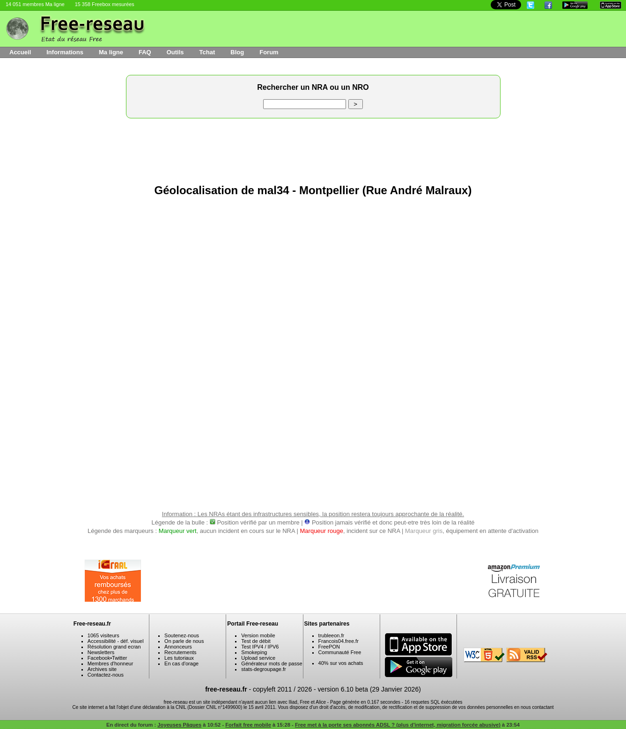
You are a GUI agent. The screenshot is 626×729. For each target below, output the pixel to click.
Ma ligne (111, 52)
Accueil (20, 52)
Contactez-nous (106, 675)
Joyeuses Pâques (179, 725)
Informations (64, 52)
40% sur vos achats (340, 663)
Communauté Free (339, 652)
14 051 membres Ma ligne (35, 4)
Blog (237, 52)
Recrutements (180, 652)
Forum (268, 52)
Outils (175, 52)
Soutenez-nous (181, 635)
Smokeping (254, 652)
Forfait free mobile (248, 725)
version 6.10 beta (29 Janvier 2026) (369, 689)
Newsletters (101, 652)
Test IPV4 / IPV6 (260, 646)
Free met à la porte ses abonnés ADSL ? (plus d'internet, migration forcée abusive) (398, 725)
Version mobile (258, 635)
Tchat (207, 52)
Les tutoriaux (179, 658)
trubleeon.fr (331, 635)
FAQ (145, 52)
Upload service (258, 658)
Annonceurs (178, 646)
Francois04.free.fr (338, 641)
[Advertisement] (313, 149)
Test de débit (255, 641)
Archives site (102, 669)
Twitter (119, 658)
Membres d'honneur (110, 663)
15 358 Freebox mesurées (104, 4)
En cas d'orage (181, 663)
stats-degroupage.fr (263, 669)
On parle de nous (184, 641)
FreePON (329, 646)
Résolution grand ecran (114, 646)
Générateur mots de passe (271, 663)
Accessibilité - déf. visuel (116, 641)
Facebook (99, 658)
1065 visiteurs (103, 635)
